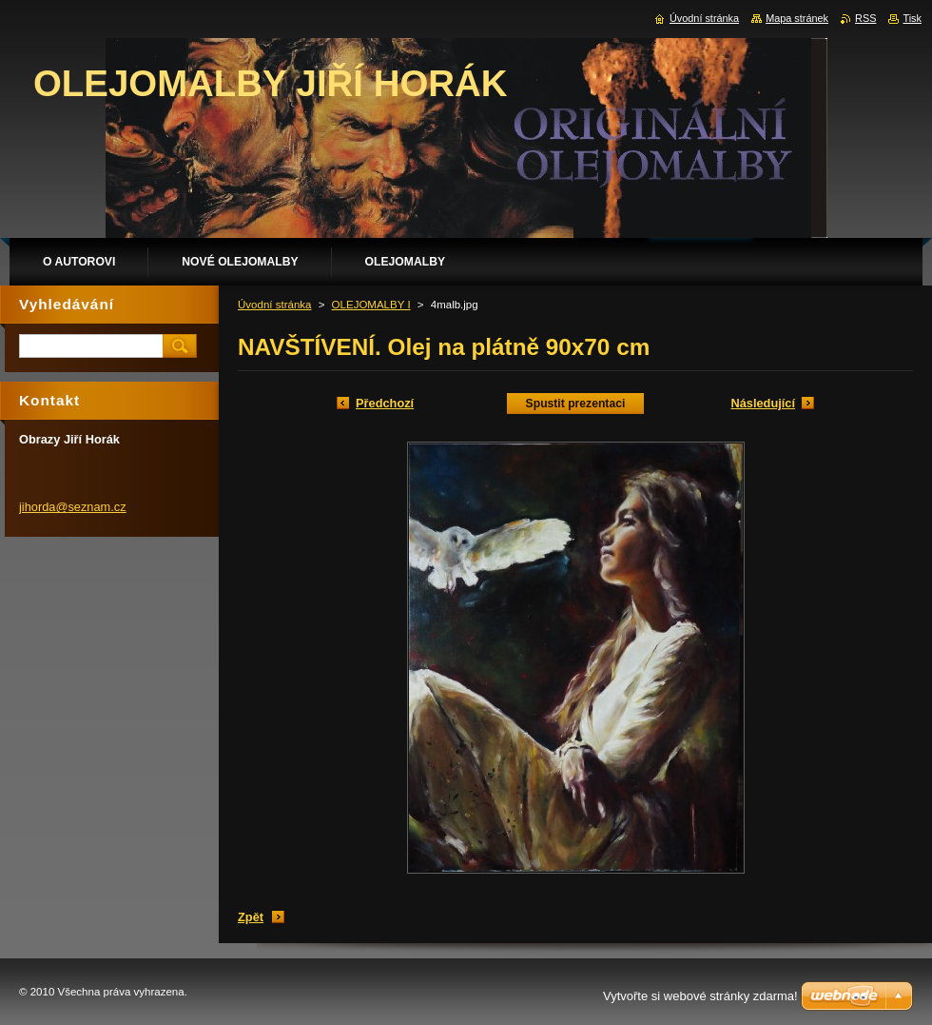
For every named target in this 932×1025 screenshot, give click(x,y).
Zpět (250, 917)
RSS (865, 18)
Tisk (912, 18)
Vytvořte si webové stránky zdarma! (700, 996)
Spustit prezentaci (576, 403)
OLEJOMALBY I (371, 304)
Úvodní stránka (274, 304)
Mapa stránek (797, 18)
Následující (762, 403)
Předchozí (385, 403)
